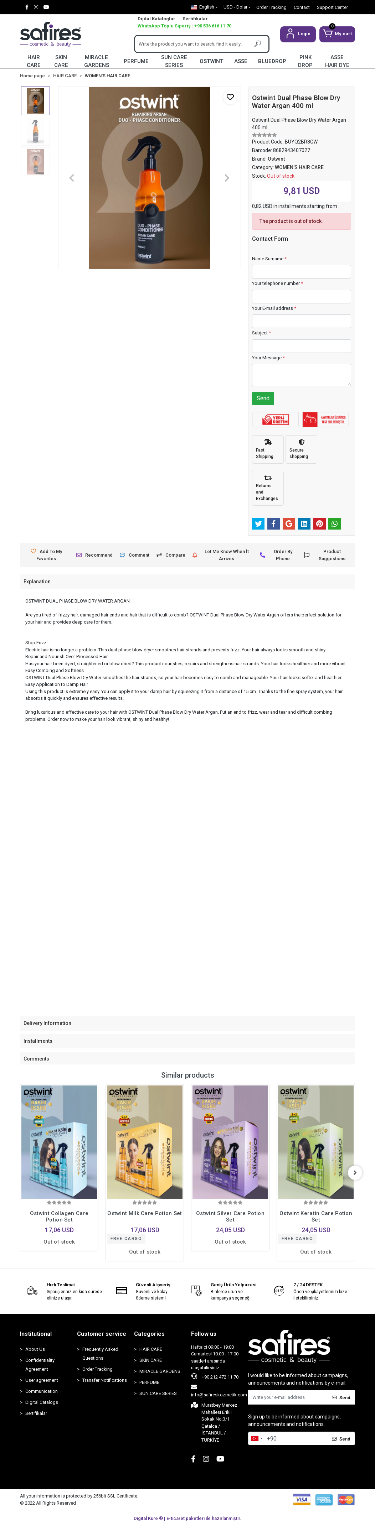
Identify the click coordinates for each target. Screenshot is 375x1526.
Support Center (332, 7)
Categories (149, 1333)
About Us (35, 1349)
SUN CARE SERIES (174, 61)
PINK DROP (305, 61)
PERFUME (136, 61)
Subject (261, 332)
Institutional (36, 1333)
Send (263, 398)
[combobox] (256, 1438)
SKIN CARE (61, 61)
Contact (302, 7)
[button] (298, 34)
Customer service (101, 1333)
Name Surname (269, 258)
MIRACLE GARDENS (96, 61)
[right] (355, 1173)
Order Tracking (271, 7)
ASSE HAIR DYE (337, 61)
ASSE (240, 61)
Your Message (268, 357)
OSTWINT (212, 61)
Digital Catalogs (41, 1402)
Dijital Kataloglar (156, 18)
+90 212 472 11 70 (214, 1376)
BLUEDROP (272, 61)
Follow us (203, 1333)
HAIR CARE (34, 61)
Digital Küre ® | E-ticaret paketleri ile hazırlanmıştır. (187, 1518)
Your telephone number (277, 283)
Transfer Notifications (104, 1380)
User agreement (41, 1380)
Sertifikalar (195, 18)
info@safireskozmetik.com (219, 1390)
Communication (41, 1391)
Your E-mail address (274, 308)
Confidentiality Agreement (40, 1365)
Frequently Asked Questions (100, 1354)
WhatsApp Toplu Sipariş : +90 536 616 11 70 (184, 25)
